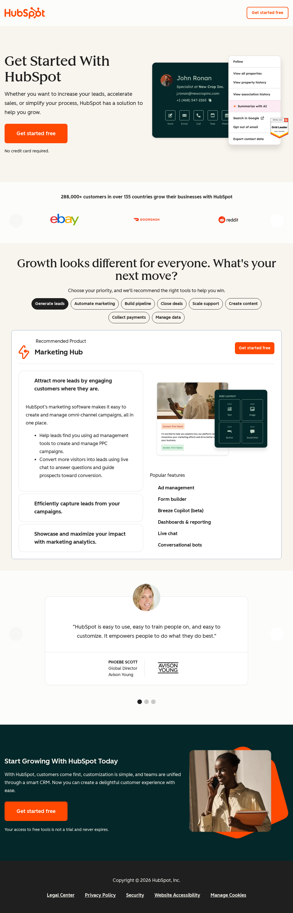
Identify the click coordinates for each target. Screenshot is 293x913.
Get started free (267, 12)
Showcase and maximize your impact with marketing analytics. (76, 538)
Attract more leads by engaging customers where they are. (69, 385)
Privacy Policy (100, 895)
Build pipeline (138, 303)
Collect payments (129, 317)
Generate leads (50, 303)
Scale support (206, 303)
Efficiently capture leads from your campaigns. (73, 508)
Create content (243, 303)
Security (135, 895)
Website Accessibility (177, 895)
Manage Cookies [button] (228, 895)
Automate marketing (94, 303)
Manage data (168, 317)
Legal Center (61, 895)
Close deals (172, 303)
